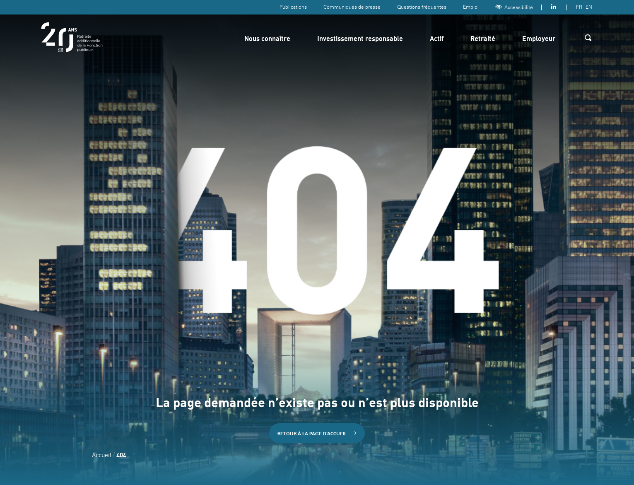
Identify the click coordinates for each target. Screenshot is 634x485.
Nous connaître (267, 39)
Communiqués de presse (352, 7)
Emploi (471, 7)
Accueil (101, 456)
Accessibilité (514, 7)
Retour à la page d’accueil (317, 433)
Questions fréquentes (421, 7)
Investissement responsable (360, 39)
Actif (437, 39)
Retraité (482, 39)
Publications (293, 7)
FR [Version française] (579, 7)
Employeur (538, 39)
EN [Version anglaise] (589, 7)
